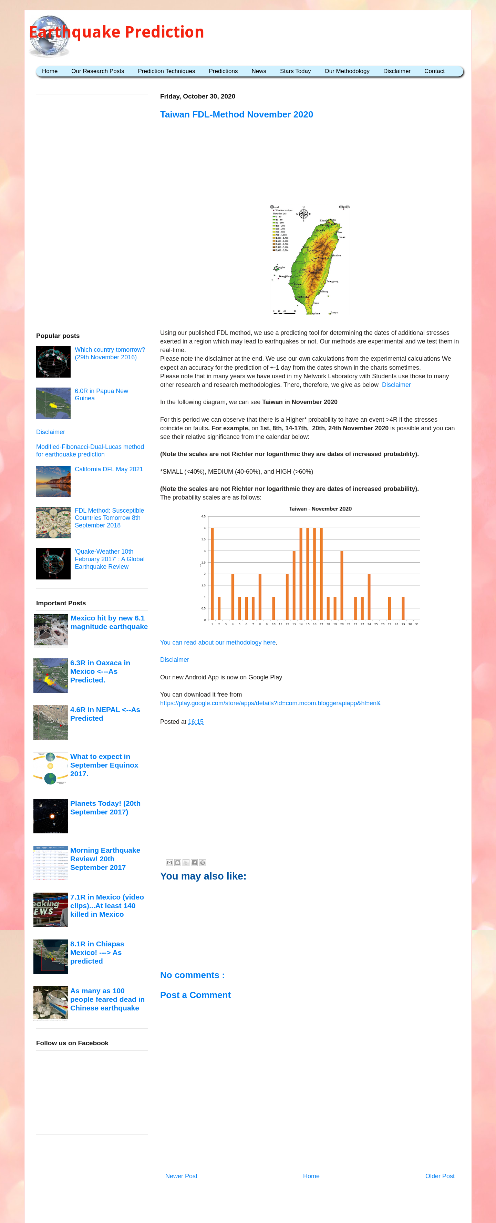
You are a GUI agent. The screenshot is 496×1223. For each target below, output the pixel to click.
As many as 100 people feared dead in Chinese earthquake (107, 999)
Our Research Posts (97, 71)
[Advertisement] (310, 162)
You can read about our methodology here (218, 642)
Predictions (223, 71)
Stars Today (295, 71)
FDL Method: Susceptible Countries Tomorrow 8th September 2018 (109, 518)
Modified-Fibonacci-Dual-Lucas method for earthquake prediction (90, 450)
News (259, 71)
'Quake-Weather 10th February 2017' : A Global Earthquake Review (110, 559)
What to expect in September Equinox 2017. (104, 765)
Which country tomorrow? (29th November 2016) (110, 353)
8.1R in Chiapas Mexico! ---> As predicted (97, 952)
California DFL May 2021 (109, 469)
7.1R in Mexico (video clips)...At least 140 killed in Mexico (107, 905)
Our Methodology (347, 71)
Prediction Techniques (166, 71)
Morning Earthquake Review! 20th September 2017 (105, 859)
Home (50, 71)
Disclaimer (397, 71)
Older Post (440, 1176)
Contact (434, 71)
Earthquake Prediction (117, 31)
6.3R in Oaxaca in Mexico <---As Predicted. (100, 671)
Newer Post (181, 1176)
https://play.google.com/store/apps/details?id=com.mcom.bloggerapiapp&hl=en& (270, 703)
